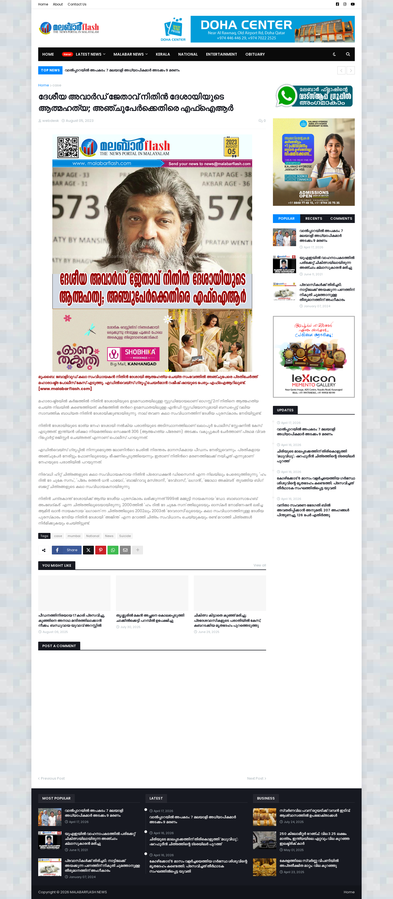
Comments (341, 218)
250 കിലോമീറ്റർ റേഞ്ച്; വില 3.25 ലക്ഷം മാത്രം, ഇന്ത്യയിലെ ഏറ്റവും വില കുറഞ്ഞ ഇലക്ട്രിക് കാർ (314, 838)
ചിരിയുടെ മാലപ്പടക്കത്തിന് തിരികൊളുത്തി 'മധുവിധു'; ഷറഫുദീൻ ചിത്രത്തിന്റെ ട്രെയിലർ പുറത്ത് (316, 456)
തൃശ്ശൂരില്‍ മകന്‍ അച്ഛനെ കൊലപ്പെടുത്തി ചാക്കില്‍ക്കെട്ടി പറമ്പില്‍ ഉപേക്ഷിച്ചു (150, 618)
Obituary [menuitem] (255, 54)
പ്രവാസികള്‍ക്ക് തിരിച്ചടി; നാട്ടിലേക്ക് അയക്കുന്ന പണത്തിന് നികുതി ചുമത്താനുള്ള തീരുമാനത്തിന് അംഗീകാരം (327, 292)
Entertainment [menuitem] (221, 54)
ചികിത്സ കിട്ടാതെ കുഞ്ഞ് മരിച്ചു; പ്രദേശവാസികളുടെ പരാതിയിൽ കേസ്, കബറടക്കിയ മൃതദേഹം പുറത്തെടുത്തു (227, 620)
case (56, 85)
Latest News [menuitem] (89, 54)
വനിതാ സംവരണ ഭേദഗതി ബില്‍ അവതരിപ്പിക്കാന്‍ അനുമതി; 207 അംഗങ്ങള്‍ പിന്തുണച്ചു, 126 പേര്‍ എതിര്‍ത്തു (313, 510)
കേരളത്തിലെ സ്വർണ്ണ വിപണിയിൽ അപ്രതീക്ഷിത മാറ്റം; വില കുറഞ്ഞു (308, 863)
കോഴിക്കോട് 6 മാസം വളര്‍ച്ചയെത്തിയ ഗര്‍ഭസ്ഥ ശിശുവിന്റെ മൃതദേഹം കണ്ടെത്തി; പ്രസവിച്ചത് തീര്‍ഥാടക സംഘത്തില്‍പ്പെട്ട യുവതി (316, 483)
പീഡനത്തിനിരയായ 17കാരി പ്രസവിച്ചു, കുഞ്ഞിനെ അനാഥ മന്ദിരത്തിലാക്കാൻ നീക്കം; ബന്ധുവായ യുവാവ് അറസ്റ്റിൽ (71, 620)
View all (260, 565)
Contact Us (77, 4)
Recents (313, 218)
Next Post (255, 778)
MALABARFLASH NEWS (88, 892)
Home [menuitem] (48, 54)
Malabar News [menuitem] (129, 54)
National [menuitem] (188, 54)
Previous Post (53, 778)
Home (43, 4)
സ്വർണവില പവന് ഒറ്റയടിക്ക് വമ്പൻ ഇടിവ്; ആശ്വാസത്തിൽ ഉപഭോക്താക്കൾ (314, 813)
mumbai (74, 536)
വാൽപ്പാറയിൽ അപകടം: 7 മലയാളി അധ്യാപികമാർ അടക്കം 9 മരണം (122, 70)
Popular (286, 218)
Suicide (125, 536)
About (58, 4)
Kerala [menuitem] (163, 54)
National (92, 536)
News (109, 536)
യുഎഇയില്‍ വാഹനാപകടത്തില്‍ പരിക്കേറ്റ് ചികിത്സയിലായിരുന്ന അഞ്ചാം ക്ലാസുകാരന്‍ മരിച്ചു (326, 262)
